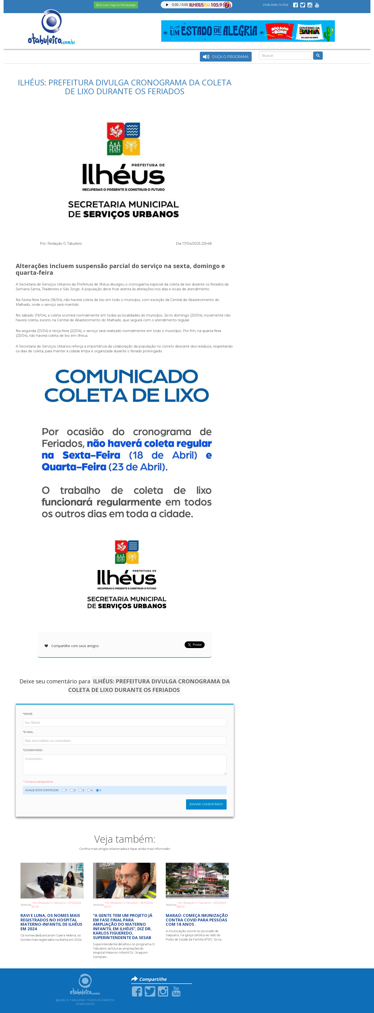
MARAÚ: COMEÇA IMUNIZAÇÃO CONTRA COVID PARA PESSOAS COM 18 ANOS (197, 920)
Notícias (26, 904)
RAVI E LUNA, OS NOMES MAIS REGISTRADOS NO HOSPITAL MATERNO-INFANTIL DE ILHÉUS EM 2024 (51, 922)
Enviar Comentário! (206, 804)
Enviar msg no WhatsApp (115, 5)
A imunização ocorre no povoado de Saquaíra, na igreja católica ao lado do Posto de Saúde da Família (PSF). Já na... (194, 935)
